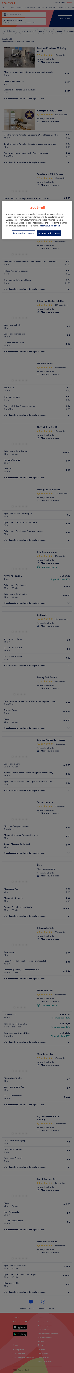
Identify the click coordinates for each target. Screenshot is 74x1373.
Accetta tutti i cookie (49, 233)
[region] (37, 220)
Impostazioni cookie (23, 233)
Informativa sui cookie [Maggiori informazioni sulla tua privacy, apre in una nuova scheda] (50, 226)
